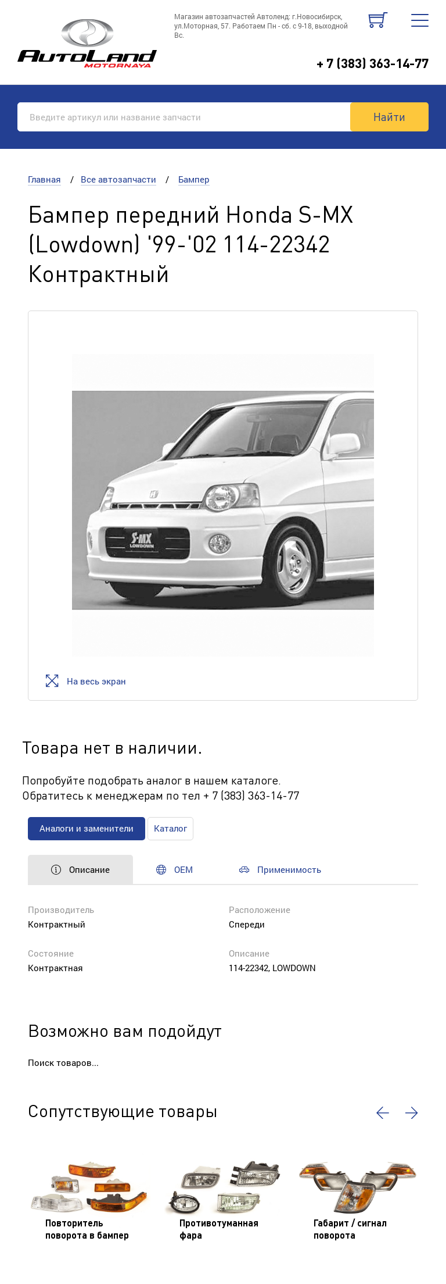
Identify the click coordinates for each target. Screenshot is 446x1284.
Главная (44, 179)
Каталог (170, 828)
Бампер (194, 179)
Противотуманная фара (218, 1229)
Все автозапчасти (118, 179)
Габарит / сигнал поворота (350, 1229)
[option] (222, 505)
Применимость (280, 869)
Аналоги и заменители (86, 828)
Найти (389, 116)
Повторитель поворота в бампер (87, 1229)
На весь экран (85, 681)
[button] (382, 1113)
